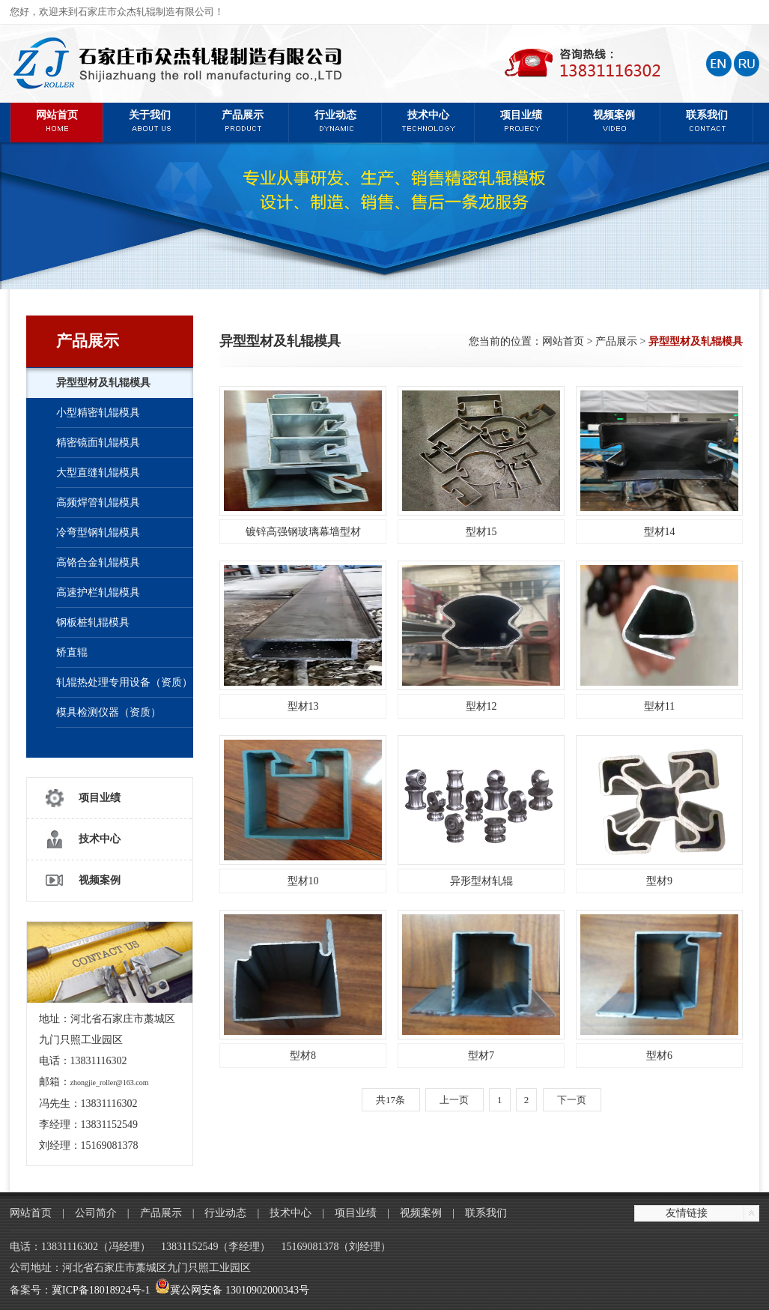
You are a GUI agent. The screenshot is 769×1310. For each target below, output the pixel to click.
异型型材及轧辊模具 (103, 382)
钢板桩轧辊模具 (93, 622)
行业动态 (335, 120)
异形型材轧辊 (481, 881)
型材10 (303, 881)
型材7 (481, 1055)
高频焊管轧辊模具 (98, 502)
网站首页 (56, 120)
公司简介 (96, 1213)
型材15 (481, 531)
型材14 (659, 531)
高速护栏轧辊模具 (98, 592)
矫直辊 (72, 652)
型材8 (303, 1055)
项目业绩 (521, 120)
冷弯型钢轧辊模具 (98, 532)
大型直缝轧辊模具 (98, 472)
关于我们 (149, 120)
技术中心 (428, 120)
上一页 (454, 1099)
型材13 (303, 706)
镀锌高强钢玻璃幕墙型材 (303, 531)
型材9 (659, 881)
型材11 (659, 706)
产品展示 (242, 120)
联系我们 (706, 120)
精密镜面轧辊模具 (98, 442)
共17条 (390, 1099)
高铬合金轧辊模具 (98, 562)
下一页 (571, 1099)
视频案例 (614, 120)
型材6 (659, 1055)
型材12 (481, 706)
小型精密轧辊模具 (98, 412)
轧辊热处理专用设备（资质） (124, 682)
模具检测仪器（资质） (108, 712)
